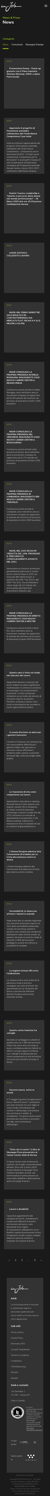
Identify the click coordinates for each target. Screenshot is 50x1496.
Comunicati (17, 45)
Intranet (14, 1378)
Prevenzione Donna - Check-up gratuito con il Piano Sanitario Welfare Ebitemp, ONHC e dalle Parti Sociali (24, 72)
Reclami (14, 1372)
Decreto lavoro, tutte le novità (20, 1091)
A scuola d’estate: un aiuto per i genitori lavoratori (24, 734)
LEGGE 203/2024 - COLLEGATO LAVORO (18, 254)
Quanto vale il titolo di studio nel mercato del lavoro (23, 674)
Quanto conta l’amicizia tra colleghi (22, 1032)
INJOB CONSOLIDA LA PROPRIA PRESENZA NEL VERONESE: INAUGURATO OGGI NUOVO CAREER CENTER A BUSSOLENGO (23, 437)
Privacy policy (17, 1332)
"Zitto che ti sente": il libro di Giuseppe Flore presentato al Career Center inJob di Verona (23, 1152)
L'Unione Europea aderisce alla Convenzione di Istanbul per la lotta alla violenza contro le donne (24, 855)
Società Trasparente (20, 1349)
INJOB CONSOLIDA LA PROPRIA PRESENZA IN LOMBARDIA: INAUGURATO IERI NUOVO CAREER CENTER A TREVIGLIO (23, 497)
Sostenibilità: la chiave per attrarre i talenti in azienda (22, 912)
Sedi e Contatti (18, 1400)
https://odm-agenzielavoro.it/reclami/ (34, 1429)
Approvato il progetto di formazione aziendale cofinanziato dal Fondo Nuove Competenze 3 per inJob (22, 132)
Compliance (16, 1360)
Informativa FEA (18, 1343)
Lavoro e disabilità (18, 1209)
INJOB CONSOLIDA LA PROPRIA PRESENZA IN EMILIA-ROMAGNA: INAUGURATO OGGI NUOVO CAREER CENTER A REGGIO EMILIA (23, 377)
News (6, 45)
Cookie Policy (17, 1338)
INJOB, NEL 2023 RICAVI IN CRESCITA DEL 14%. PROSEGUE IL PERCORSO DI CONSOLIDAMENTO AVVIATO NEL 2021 (23, 556)
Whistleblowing (18, 1366)
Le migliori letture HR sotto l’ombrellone (22, 972)
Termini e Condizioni (20, 1355)
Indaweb (30, 1475)
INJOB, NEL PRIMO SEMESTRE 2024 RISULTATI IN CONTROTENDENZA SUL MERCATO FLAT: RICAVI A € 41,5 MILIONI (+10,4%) (23, 318)
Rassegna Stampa (34, 45)
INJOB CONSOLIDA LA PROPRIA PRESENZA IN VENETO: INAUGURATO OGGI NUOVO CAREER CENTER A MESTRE (24, 617)
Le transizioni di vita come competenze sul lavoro (21, 793)
